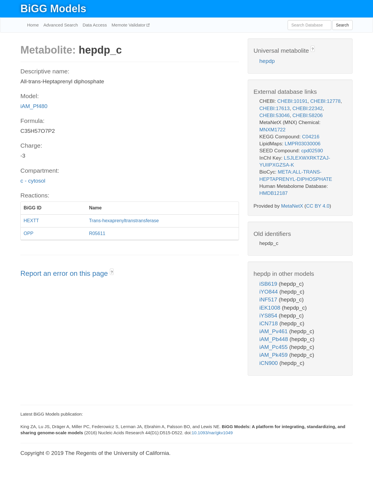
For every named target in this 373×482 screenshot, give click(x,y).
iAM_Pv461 (274, 331)
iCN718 (269, 323)
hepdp (267, 61)
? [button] (112, 272)
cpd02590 (312, 150)
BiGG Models (53, 9)
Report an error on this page (65, 273)
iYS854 (269, 315)
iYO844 (269, 292)
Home (33, 24)
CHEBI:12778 (325, 101)
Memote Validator (129, 24)
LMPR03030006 (303, 143)
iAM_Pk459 (274, 355)
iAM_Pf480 (33, 106)
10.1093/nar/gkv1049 (212, 432)
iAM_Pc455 (274, 347)
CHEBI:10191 (292, 101)
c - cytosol (32, 181)
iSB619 (269, 284)
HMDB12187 (273, 193)
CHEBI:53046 (274, 115)
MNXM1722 (272, 130)
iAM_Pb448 (274, 339)
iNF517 (269, 299)
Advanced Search (60, 24)
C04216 (310, 137)
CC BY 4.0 (317, 206)
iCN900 (269, 363)
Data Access (94, 24)
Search (342, 25)
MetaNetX (292, 206)
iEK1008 (270, 308)
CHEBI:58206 (307, 115)
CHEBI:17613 (274, 108)
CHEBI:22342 (307, 108)
